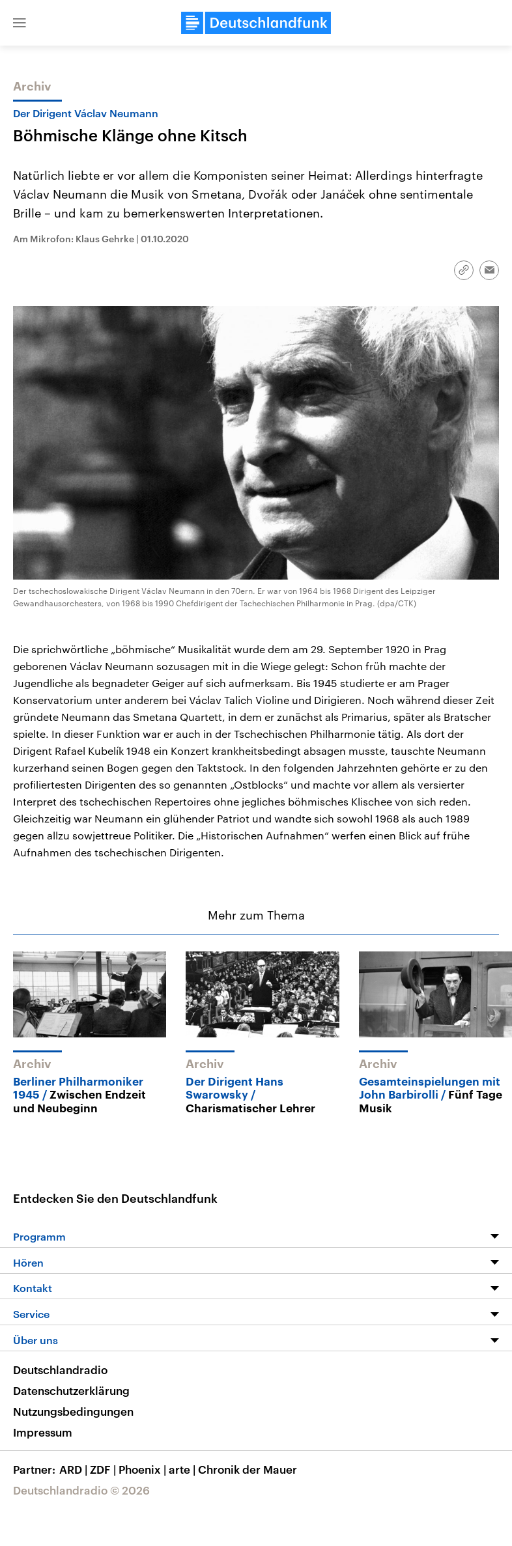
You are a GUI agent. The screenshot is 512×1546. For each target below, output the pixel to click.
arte (183, 1469)
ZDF (104, 1469)
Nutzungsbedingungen (73, 1411)
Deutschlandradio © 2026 (81, 1490)
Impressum (42, 1432)
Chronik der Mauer (247, 1469)
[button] (19, 22)
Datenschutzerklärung (71, 1390)
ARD (74, 1469)
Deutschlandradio (60, 1369)
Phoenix (144, 1469)
